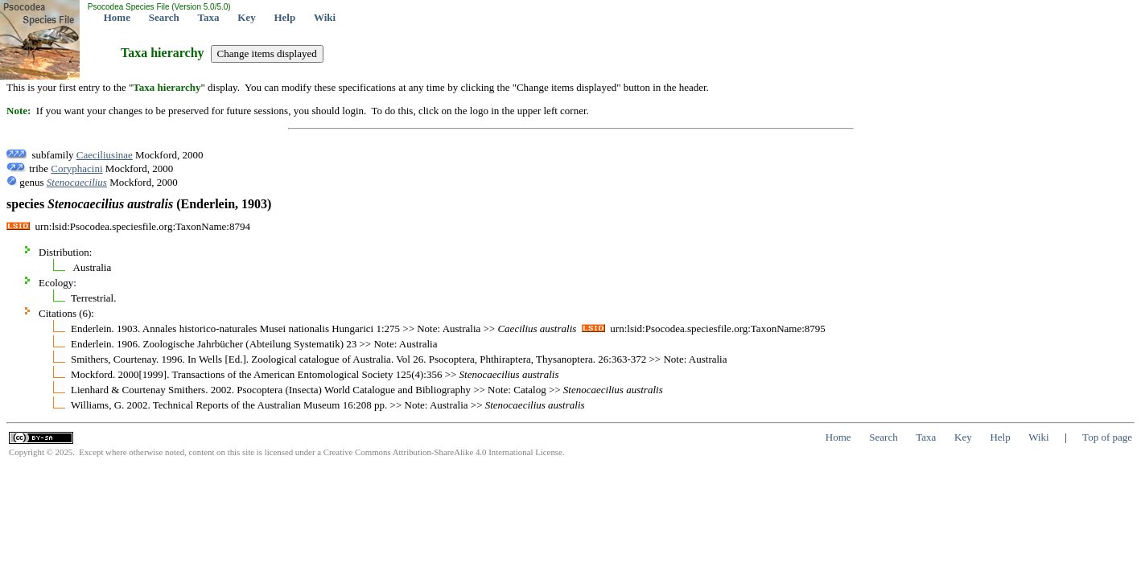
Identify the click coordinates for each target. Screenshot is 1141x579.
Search (164, 17)
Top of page (1107, 437)
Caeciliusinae (104, 155)
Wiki (325, 17)
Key (246, 17)
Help (284, 17)
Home (117, 17)
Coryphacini (76, 168)
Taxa (209, 17)
